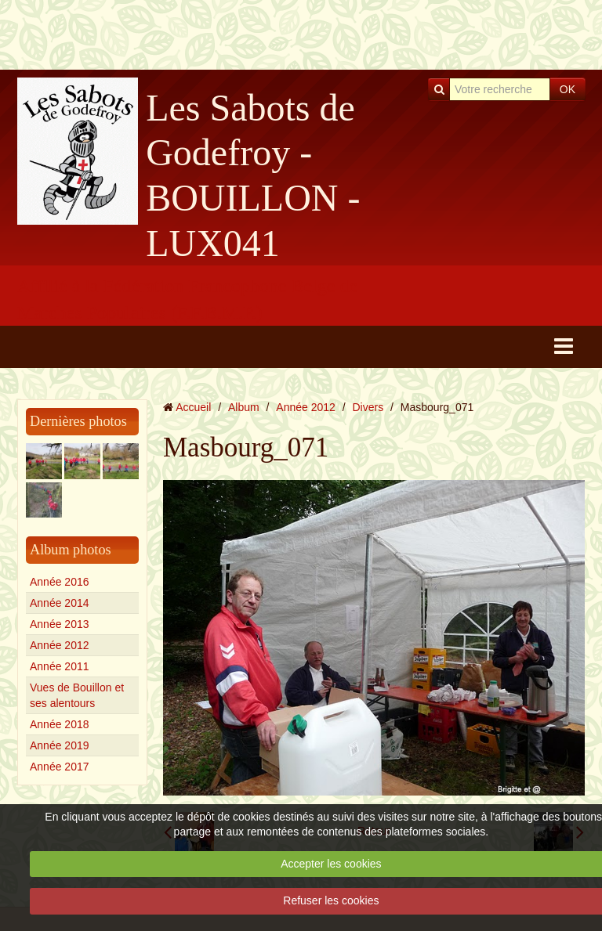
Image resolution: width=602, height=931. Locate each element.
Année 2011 (59, 666)
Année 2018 (59, 724)
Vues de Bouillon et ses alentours (77, 695)
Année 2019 (59, 745)
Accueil (193, 407)
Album (243, 407)
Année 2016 (59, 582)
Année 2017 (59, 766)
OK (567, 89)
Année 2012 (59, 645)
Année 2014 (59, 603)
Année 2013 (59, 624)
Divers (368, 407)
